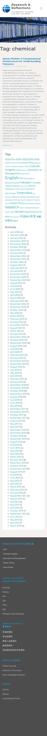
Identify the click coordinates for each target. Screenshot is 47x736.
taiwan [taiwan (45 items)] (19, 211)
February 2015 (17, 490)
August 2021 (16, 328)
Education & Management (14, 558)
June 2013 (15, 517)
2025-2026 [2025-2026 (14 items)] (33, 159)
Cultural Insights (10, 554)
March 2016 (15, 457)
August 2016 (16, 442)
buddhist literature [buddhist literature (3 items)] (18, 166)
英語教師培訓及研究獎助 (14, 650)
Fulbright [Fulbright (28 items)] (25, 182)
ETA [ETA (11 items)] (21, 178)
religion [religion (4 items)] (38, 203)
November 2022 (18, 307)
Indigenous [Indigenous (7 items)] (10, 189)
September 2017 (18, 418)
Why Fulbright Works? (14, 675)
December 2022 (18, 304)
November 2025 (18, 244)
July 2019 (14, 370)
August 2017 (16, 421)
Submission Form (11, 698)
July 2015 (14, 475)
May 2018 (14, 406)
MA (4, 596)
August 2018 (16, 397)
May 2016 (14, 451)
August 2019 (16, 367)
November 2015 (18, 463)
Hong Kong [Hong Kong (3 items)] (24, 186)
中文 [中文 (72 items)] (33, 216)
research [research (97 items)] (12, 207)
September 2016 (18, 439)
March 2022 (16, 316)
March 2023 (16, 298)
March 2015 (15, 487)
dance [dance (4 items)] (25, 170)
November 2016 (18, 433)
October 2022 (17, 310)
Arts (5, 549)
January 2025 (16, 253)
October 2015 (16, 466)
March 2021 (15, 331)
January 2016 (16, 460)
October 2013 (16, 511)
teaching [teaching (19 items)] (30, 211)
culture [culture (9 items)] (19, 170)
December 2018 (18, 385)
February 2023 (17, 301)
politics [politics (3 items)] (7, 203)
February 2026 (17, 235)
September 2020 (18, 343)
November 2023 (18, 277)
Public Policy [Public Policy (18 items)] (17, 203)
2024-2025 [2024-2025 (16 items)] (22, 159)
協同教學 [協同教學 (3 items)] (15, 221)
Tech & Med (8, 567)
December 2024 (18, 256)
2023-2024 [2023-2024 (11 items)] (10, 159)
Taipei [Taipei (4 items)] (12, 212)
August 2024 (16, 265)
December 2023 (18, 274)
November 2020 (18, 337)
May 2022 (14, 313)
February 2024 (17, 268)
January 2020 (16, 358)
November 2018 (18, 388)
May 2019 (14, 373)
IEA (4, 609)
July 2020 (15, 349)
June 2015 (15, 478)
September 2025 (18, 250)
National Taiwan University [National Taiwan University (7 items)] (23, 197)
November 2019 (18, 361)
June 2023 (15, 289)
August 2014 (16, 499)
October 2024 (17, 262)
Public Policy (9, 563)
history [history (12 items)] (15, 186)
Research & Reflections (20, 6)
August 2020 (16, 346)
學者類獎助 (8, 632)
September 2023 (18, 280)
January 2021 (16, 334)
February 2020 (17, 355)
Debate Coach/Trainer (13, 614)
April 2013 (14, 523)
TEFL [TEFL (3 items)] (11, 217)
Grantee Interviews (12, 670)
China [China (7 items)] (26, 166)
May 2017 (14, 424)
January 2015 (16, 493)
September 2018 (18, 394)
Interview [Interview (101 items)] (24, 193)
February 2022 (17, 319)
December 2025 (18, 241)
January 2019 (16, 382)
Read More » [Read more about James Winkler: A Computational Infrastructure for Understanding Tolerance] (7, 145)
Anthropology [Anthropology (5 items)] (22, 163)
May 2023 (14, 292)
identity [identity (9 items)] (31, 186)
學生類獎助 (8, 636)
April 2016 (15, 454)
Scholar (6, 587)
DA (4, 601)
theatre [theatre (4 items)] (16, 217)
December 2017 (18, 409)
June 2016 (15, 448)
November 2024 (18, 259)
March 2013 (15, 526)
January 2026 (16, 238)
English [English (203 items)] (12, 178)
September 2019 (18, 364)
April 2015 (14, 484)
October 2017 (16, 415)
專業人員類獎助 (10, 641)
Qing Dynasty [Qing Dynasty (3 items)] (29, 203)
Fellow (6, 592)
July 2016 (14, 445)
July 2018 (14, 400)
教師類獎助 (8, 645)
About (6, 694)
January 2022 (16, 322)
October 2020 (17, 340)
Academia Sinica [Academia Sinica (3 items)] (10, 163)
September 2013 (18, 514)
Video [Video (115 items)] (24, 216)
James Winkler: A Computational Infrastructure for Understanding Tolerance (22, 61)
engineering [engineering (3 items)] (25, 174)
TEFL (5, 605)
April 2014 (15, 508)
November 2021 (18, 325)
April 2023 (15, 295)
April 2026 (15, 232)
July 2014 (14, 502)
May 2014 (14, 505)
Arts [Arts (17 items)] (31, 162)
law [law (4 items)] (34, 193)
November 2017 (18, 412)
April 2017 (14, 427)
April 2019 (15, 376)
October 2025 (17, 247)
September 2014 (18, 496)
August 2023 (16, 283)
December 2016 (18, 430)
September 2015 (18, 469)
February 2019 (17, 379)
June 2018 (15, 403)
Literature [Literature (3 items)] (8, 197)
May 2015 (14, 481)
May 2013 (14, 520)
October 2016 (16, 436)
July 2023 (14, 286)
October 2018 (16, 391)
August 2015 (16, 472)
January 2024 (16, 271)
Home (6, 689)
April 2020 (15, 352)
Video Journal (9, 666)
